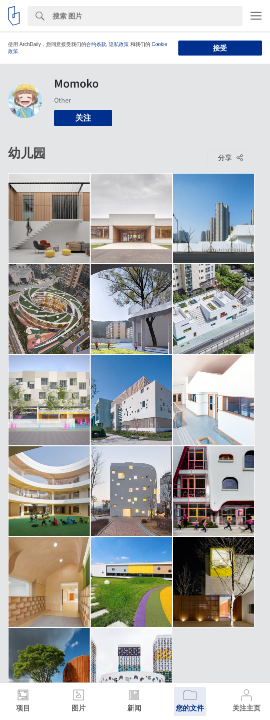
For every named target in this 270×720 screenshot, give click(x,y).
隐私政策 (119, 44)
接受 (220, 48)
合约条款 (96, 44)
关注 (83, 118)
